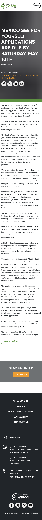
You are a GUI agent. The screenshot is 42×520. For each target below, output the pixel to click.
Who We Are (21, 401)
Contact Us (21, 422)
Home (3, 72)
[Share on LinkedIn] (15, 83)
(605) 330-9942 (18, 446)
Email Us (15, 437)
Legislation (21, 416)
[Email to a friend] (21, 83)
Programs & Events (21, 411)
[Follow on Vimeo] (24, 505)
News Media (13, 72)
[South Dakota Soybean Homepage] (9, 5)
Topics (21, 406)
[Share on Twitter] (9, 83)
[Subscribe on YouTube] (30, 505)
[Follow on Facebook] (11, 505)
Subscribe (19, 374)
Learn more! (9, 341)
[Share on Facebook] (3, 83)
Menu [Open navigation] (36, 5)
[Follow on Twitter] (17, 505)
